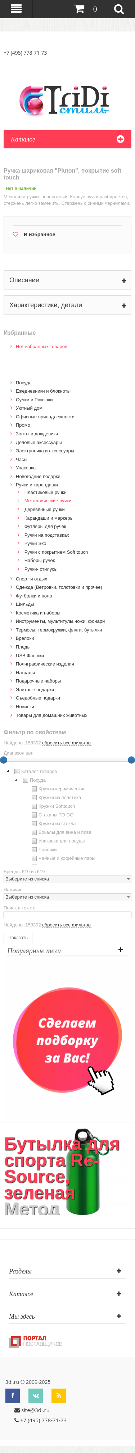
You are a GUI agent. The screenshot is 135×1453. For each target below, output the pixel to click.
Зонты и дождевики (37, 433)
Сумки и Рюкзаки (34, 399)
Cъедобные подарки (38, 698)
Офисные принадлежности (45, 416)
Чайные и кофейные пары (62, 858)
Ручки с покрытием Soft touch (56, 552)
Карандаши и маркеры (48, 518)
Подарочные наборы (38, 681)
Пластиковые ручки (45, 492)
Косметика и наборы (38, 613)
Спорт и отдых (31, 579)
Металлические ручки (48, 500)
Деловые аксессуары (39, 442)
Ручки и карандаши (37, 484)
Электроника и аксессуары (45, 450)
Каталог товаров (35, 771)
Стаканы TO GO (51, 815)
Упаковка (26, 467)
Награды (25, 672)
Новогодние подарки (38, 476)
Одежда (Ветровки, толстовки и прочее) (59, 587)
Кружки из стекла (53, 823)
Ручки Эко (35, 543)
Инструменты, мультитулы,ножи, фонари (60, 621)
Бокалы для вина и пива (60, 832)
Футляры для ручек (45, 526)
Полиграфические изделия (45, 664)
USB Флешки (30, 655)
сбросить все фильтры (66, 742)
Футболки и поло (34, 596)
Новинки (25, 706)
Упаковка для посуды (57, 841)
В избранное (39, 234)
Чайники (43, 849)
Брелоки (25, 638)
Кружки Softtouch (52, 806)
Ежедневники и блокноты (43, 391)
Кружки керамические (58, 789)
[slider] (131, 760)
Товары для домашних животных (51, 715)
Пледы (23, 647)
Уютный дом (29, 408)
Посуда (24, 382)
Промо (23, 425)
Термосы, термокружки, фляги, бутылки (59, 630)
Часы (21, 459)
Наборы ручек (39, 560)
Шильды (25, 604)
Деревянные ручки (44, 509)
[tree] (67, 816)
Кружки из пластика (55, 797)
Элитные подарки (35, 689)
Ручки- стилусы (41, 569)
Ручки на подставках (46, 535)
